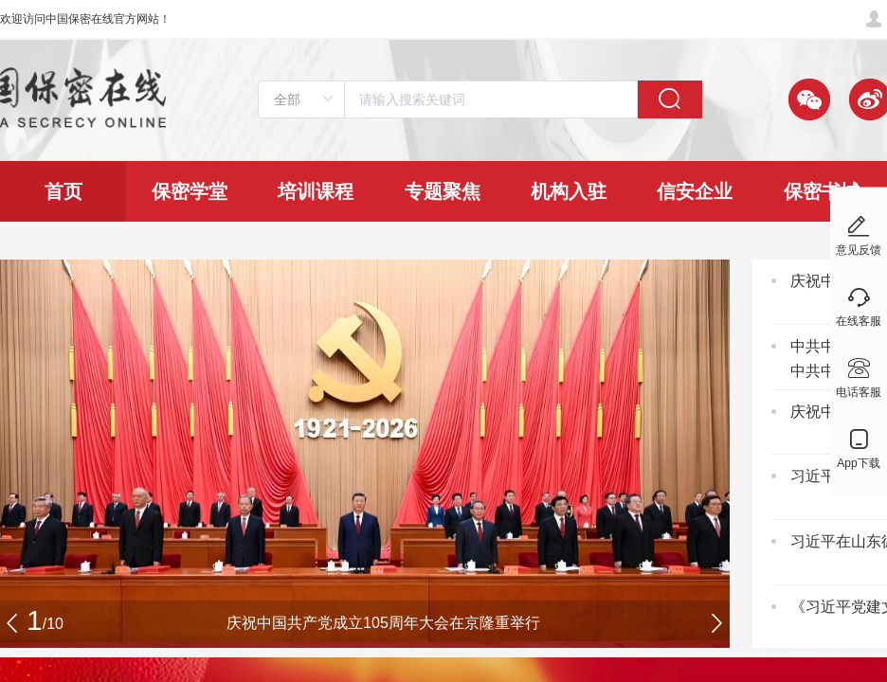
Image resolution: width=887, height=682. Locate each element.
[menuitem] (63, 191)
